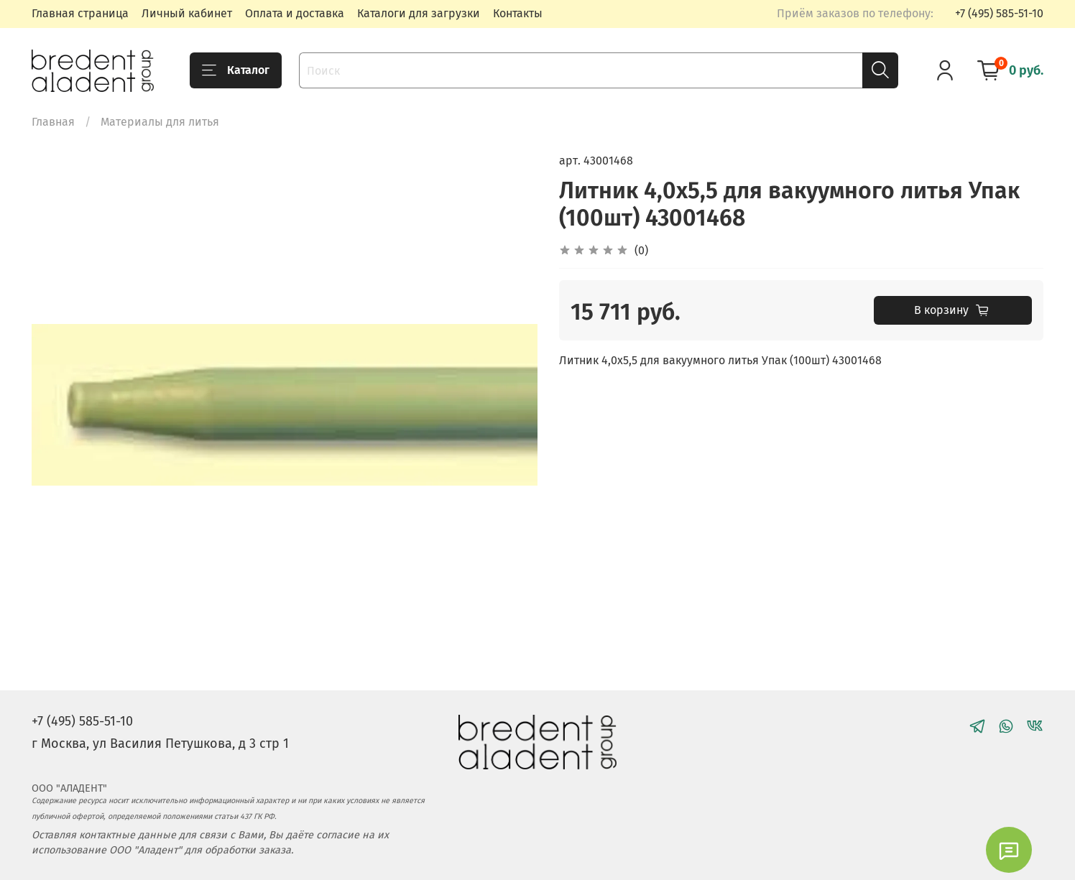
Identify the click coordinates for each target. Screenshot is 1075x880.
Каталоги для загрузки (418, 13)
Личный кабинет (187, 13)
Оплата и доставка (294, 13)
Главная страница (80, 13)
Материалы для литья (160, 122)
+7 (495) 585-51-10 (999, 13)
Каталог (235, 70)
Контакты (518, 13)
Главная (53, 122)
